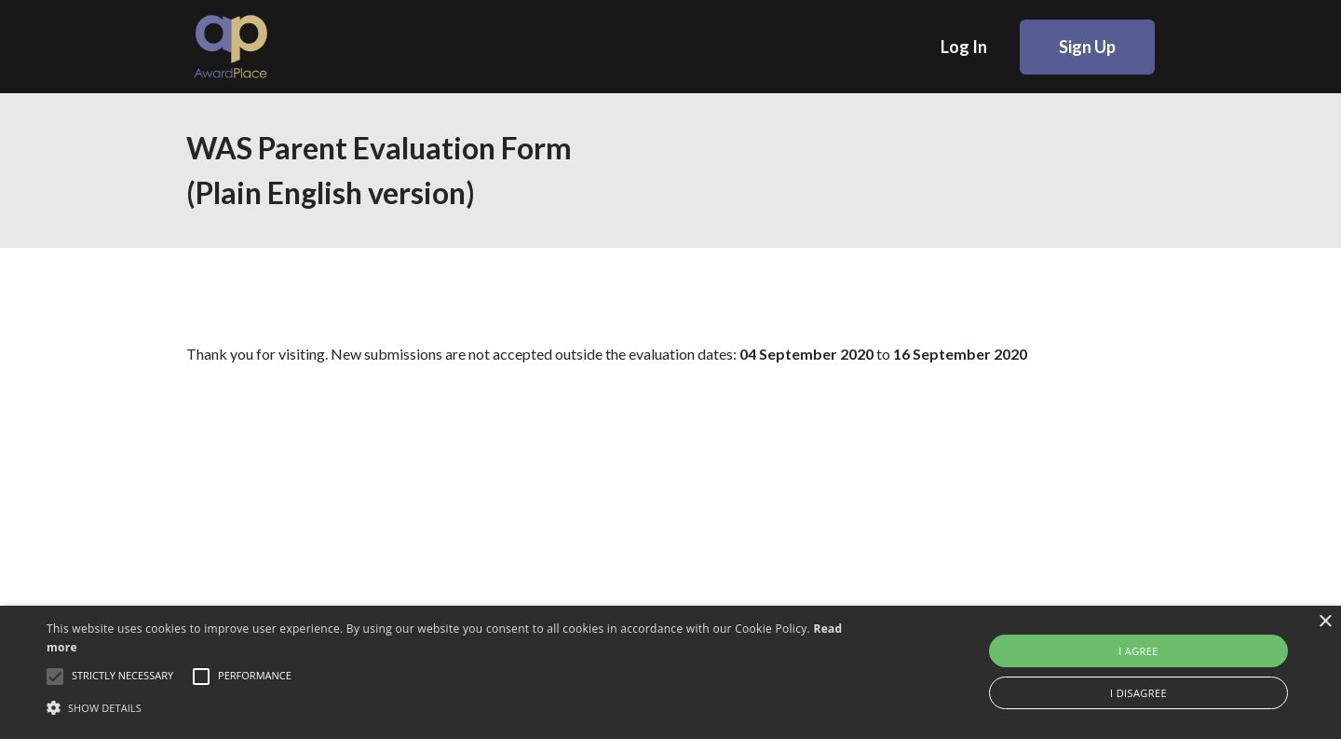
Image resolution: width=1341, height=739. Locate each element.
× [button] (1325, 622)
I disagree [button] (1138, 693)
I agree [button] (1138, 651)
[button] (452, 707)
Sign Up (1087, 46)
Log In (964, 46)
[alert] (670, 672)
